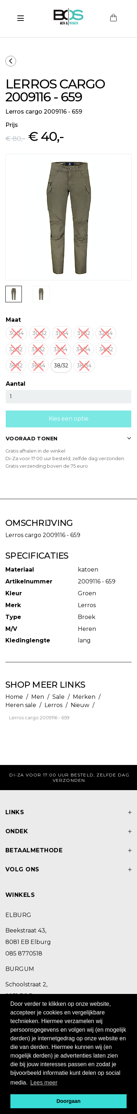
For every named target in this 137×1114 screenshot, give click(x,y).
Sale (58, 696)
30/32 (40, 333)
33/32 (38, 349)
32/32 (16, 349)
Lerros (53, 705)
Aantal (15, 383)
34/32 (106, 349)
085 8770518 (23, 953)
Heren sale (20, 705)
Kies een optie (69, 418)
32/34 (106, 333)
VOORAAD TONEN (68, 438)
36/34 (38, 365)
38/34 (84, 365)
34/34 (83, 349)
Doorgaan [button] (68, 1101)
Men (37, 696)
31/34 (62, 333)
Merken (84, 696)
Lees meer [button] (43, 1082)
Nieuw (80, 705)
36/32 (16, 365)
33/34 (60, 349)
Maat (13, 319)
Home (14, 696)
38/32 (61, 365)
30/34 (16, 333)
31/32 (83, 333)
